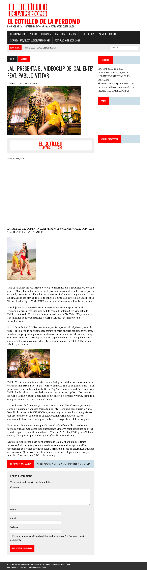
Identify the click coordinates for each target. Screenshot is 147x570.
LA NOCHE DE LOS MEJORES (113, 72)
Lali (20, 83)
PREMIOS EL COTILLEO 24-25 (113, 90)
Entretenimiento (17, 34)
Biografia (46, 34)
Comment (15, 487)
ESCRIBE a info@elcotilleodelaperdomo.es (30, 40)
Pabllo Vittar (30, 83)
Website (14, 527)
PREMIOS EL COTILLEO (107, 34)
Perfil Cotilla (87, 34)
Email (13, 518)
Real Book (60, 34)
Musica (33, 34)
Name (13, 509)
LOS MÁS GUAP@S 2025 (111, 68)
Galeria (72, 34)
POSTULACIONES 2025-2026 (67, 40)
